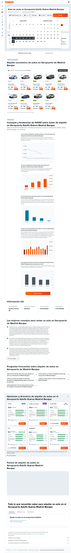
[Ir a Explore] (2, 16)
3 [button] (13, 31)
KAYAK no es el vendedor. (38, 538)
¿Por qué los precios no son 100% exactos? (38, 543)
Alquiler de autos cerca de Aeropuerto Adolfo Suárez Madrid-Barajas (18, 521)
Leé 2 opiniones (56, 408)
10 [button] (13, 35)
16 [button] (33, 35)
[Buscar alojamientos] (2, 9)
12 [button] (19, 35)
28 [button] (26, 41)
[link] (38, 293)
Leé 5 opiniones (56, 432)
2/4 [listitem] (65, 87)
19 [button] (19, 38)
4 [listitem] (22, 87)
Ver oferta (16, 89)
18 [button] (16, 38)
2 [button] (33, 28)
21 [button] (26, 38)
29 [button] (30, 41)
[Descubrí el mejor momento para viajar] (2, 22)
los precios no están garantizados (38, 533)
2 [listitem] (9, 87)
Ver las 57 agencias (11, 455)
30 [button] (33, 41)
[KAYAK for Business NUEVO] (2, 24)
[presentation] (68, 396)
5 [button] (54, 28)
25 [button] (16, 41)
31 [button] (13, 45)
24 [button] (13, 41)
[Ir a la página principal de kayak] (9, 2)
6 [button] (23, 31)
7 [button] (26, 31)
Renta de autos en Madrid (34, 550)
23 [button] (33, 38)
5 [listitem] (34, 87)
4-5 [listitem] (15, 87)
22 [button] (30, 38)
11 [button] (16, 35)
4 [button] (16, 31)
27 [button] (23, 41)
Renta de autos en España (22, 550)
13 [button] (23, 35)
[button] (2, 2)
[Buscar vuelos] (2, 6)
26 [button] (20, 41)
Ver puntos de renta (22, 420)
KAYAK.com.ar (9, 550)
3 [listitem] (37, 87)
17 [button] (13, 38)
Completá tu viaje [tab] (21, 512)
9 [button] (33, 31)
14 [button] (26, 35)
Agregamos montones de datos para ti (38, 540)
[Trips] (2, 28)
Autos (15, 550)
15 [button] (29, 35)
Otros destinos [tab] (30, 512)
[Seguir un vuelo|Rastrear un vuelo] (2, 19)
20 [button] (23, 38)
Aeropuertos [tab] (12, 512)
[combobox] (14, 12)
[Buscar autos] (2, 12)
